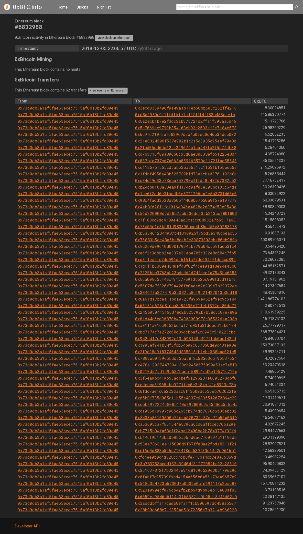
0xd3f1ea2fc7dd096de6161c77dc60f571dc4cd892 (185, 259)
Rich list (104, 7)
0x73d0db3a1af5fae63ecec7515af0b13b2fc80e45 (68, 108)
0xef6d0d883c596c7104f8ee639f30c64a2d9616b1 (185, 450)
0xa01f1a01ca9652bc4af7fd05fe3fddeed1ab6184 (185, 325)
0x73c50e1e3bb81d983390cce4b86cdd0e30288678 (186, 226)
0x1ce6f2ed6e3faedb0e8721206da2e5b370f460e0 (186, 193)
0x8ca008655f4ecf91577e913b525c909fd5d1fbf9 (185, 279)
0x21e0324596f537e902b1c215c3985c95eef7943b (186, 140)
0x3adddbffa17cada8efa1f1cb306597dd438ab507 (185, 503)
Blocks (82, 7)
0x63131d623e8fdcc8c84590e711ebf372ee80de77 (186, 305)
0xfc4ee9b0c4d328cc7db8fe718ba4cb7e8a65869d (185, 457)
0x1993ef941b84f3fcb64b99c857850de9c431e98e (185, 345)
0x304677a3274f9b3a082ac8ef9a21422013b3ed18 (186, 292)
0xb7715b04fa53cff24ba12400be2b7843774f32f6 (185, 430)
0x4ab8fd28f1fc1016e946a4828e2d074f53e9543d (186, 206)
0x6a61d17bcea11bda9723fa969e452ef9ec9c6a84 (186, 299)
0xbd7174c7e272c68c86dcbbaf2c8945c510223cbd (185, 331)
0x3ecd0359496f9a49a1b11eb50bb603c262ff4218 (186, 108)
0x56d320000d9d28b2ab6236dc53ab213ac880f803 (186, 213)
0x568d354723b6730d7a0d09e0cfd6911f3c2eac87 (186, 483)
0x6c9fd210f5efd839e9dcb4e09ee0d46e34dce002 (185, 134)
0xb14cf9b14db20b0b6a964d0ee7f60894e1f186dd (186, 437)
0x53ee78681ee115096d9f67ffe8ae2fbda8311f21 (186, 443)
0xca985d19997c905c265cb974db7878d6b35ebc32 (186, 410)
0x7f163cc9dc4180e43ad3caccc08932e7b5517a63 (185, 219)
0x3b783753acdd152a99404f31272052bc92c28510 (186, 463)
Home (62, 7)
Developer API (27, 526)
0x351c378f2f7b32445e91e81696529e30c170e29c (186, 470)
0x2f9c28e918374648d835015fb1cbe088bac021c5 (185, 351)
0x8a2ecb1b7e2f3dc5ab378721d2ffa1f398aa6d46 (185, 121)
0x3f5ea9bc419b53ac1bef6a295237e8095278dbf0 (186, 378)
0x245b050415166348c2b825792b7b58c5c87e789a (186, 312)
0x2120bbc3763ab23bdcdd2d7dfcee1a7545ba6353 (186, 272)
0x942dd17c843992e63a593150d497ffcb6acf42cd (185, 338)
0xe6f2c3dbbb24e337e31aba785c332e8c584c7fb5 (185, 252)
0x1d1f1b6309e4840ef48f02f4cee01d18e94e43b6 (186, 266)
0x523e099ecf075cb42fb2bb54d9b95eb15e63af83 (186, 490)
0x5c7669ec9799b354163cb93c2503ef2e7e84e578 (186, 127)
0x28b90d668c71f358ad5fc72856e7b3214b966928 (186, 509)
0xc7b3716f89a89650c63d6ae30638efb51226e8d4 (186, 154)
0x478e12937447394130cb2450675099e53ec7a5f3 (186, 364)
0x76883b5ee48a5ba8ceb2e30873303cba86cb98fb (186, 239)
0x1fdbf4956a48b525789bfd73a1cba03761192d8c (186, 173)
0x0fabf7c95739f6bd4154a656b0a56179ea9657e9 (186, 476)
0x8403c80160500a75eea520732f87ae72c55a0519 (186, 417)
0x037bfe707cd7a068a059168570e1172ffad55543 (186, 160)
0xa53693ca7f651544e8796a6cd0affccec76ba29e (185, 424)
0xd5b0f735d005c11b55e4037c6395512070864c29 (186, 397)
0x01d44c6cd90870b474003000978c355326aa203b (186, 318)
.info (27, 7)
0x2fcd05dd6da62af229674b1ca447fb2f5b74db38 (185, 147)
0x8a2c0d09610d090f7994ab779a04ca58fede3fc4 (185, 246)
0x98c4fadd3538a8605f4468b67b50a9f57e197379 (186, 200)
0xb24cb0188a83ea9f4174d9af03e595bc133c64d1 (186, 187)
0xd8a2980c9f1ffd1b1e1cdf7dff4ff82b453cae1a (185, 114)
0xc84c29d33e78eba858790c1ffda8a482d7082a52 (186, 180)
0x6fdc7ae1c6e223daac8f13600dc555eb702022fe (185, 391)
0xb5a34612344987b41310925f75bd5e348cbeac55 (186, 233)
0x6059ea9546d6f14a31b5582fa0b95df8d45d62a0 (186, 496)
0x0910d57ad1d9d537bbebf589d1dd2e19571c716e (186, 371)
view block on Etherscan (114, 38)
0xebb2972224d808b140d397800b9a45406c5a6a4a (186, 404)
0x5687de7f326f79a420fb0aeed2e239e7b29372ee (186, 285)
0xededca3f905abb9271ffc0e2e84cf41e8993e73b (185, 384)
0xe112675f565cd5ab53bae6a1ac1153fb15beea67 (186, 167)
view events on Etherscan (107, 90)
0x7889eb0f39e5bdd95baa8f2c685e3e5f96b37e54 (186, 358)
